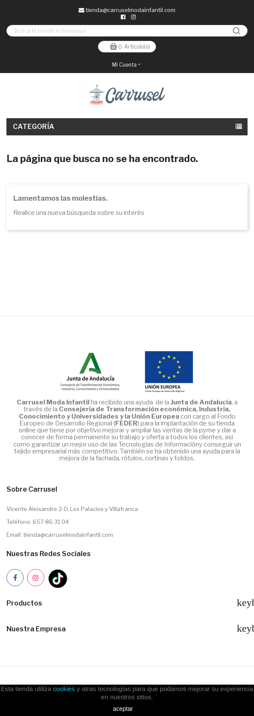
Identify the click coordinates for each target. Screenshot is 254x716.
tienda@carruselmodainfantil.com (127, 9)
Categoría (34, 126)
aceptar (123, 708)
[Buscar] (127, 31)
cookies (64, 688)
